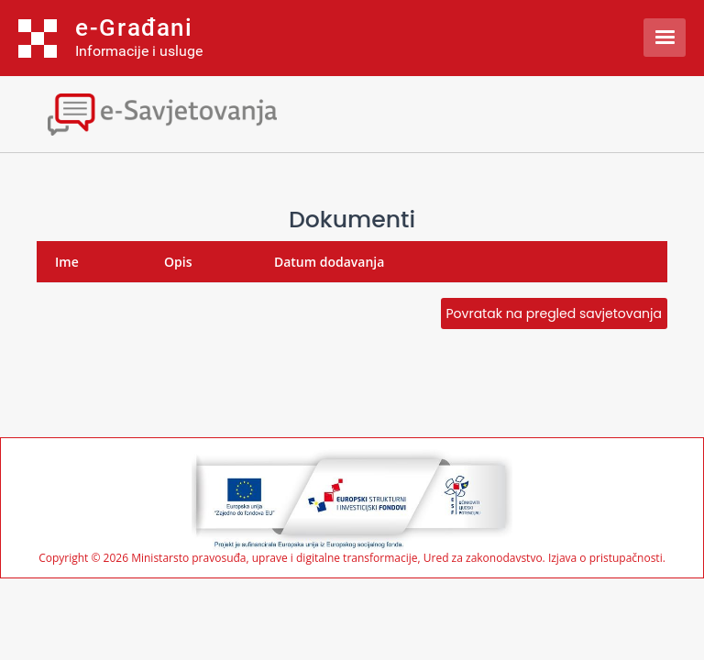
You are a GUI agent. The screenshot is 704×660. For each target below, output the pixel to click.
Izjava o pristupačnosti (605, 558)
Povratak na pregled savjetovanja (554, 313)
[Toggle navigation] (160, 112)
